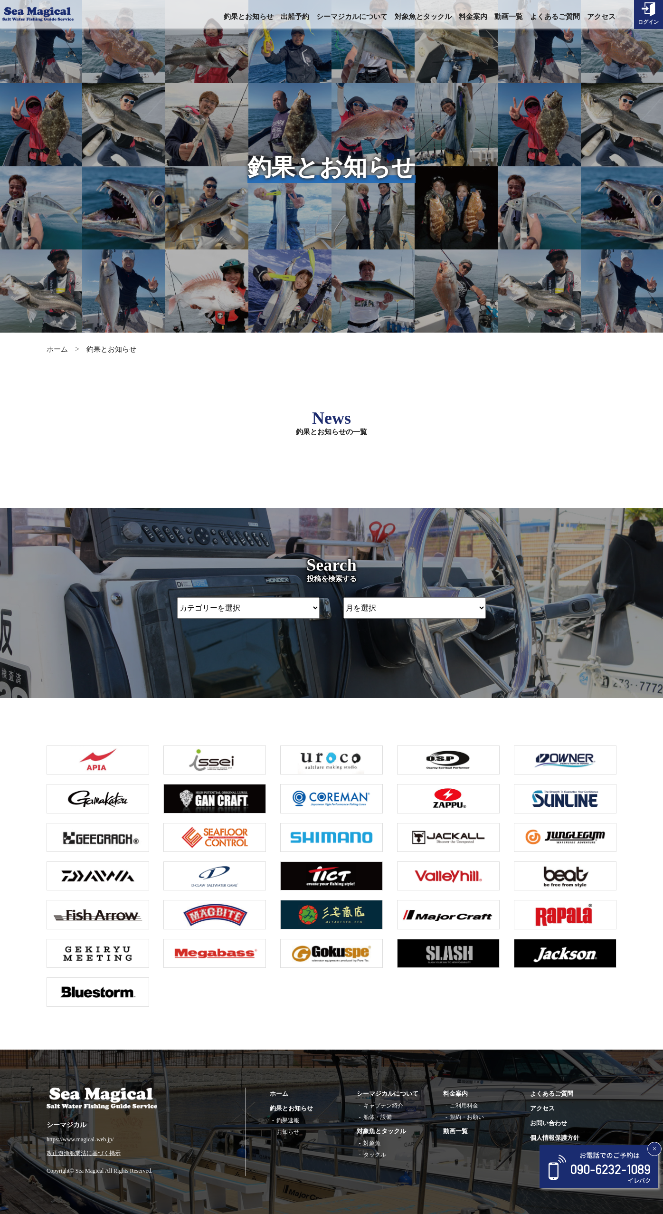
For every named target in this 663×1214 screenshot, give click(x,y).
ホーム (57, 349)
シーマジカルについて (352, 16)
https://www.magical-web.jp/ (82, 1139)
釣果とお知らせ (249, 16)
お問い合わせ (548, 1123)
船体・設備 (377, 1117)
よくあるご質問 (555, 16)
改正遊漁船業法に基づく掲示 (87, 1152)
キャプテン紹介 (383, 1105)
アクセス (601, 16)
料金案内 (473, 16)
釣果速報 (287, 1120)
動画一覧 (508, 16)
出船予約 (295, 16)
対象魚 (371, 1143)
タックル (374, 1154)
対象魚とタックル (423, 16)
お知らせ (287, 1131)
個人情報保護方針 (554, 1137)
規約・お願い (467, 1117)
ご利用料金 (464, 1105)
